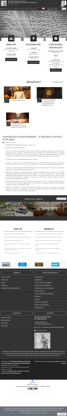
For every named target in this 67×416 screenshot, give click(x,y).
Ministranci (37, 297)
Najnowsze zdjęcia (33, 199)
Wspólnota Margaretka (41, 303)
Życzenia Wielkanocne (17, 98)
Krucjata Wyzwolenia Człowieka (43, 294)
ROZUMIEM (61, 414)
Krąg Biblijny (38, 280)
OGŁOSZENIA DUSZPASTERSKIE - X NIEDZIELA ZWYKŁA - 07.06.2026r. (33, 139)
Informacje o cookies (40, 412)
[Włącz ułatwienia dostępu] (58, 3)
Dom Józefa (4, 324)
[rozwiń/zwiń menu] (64, 3)
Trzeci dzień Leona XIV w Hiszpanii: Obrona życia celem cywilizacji (49, 237)
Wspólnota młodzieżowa (41, 305)
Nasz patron (4, 280)
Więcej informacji (33, 62)
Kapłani (3, 283)
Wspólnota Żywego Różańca (42, 286)
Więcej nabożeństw (11, 59)
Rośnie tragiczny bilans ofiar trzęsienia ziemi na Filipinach (46, 254)
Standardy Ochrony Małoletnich (10, 289)
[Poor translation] (35, 389)
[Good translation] (30, 389)
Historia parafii (5, 278)
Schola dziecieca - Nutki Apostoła (44, 289)
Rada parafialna (39, 308)
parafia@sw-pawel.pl (7, 8)
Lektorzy (37, 300)
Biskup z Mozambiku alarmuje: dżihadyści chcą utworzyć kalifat (17, 239)
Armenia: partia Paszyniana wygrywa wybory (13, 241)
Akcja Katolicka (38, 278)
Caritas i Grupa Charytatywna (43, 283)
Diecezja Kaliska (5, 321)
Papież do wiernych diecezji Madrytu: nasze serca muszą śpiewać (48, 241)
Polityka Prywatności (27, 412)
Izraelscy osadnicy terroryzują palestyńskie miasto (15, 237)
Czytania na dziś (5, 318)
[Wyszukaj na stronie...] (53, 9)
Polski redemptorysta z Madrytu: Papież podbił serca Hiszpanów (48, 239)
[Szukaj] (64, 9)
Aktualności (33, 82)
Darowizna (4, 286)
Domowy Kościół (39, 291)
